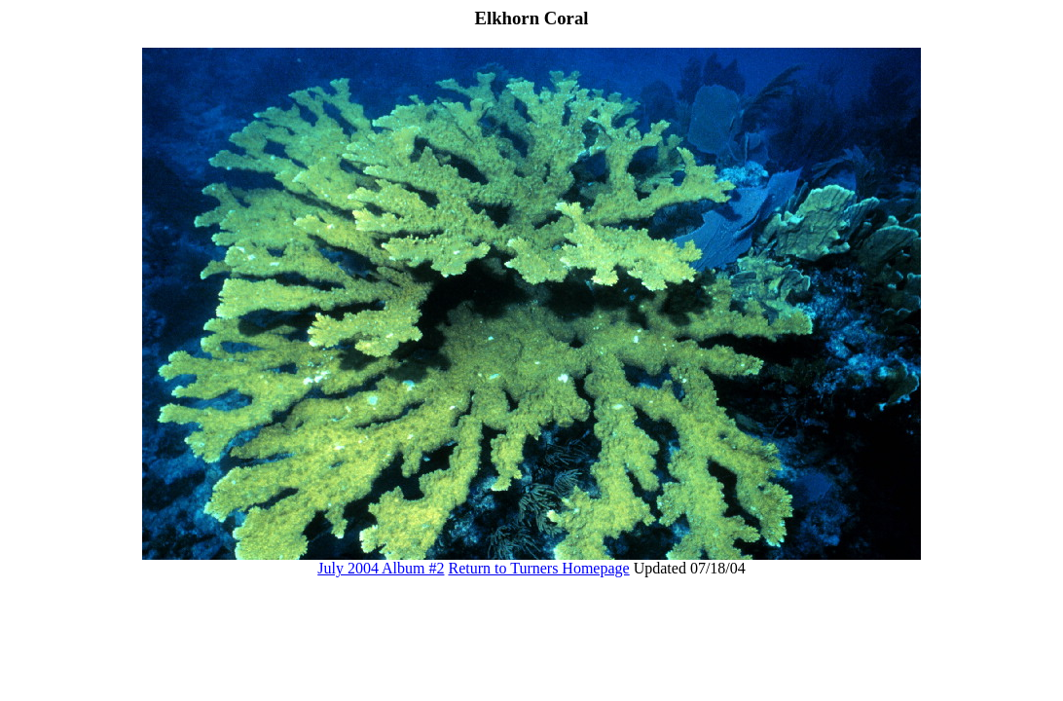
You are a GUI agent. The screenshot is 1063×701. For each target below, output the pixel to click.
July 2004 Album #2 (380, 568)
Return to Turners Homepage (538, 568)
